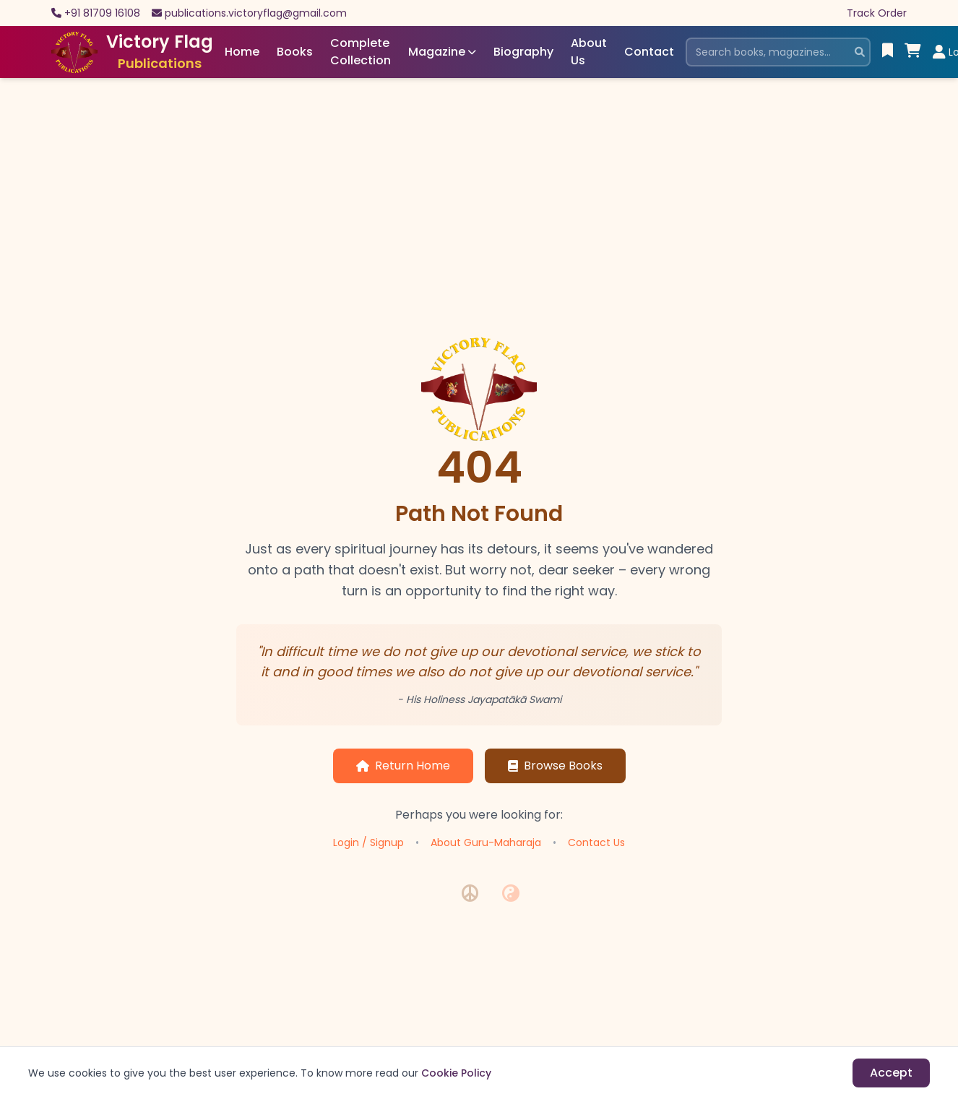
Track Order (877, 13)
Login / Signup (368, 842)
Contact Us (596, 842)
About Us (589, 52)
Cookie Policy (456, 1073)
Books (295, 51)
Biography (523, 51)
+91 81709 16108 (102, 13)
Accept (891, 1072)
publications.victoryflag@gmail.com (256, 13)
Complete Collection (360, 52)
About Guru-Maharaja (486, 842)
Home (242, 51)
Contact (649, 51)
